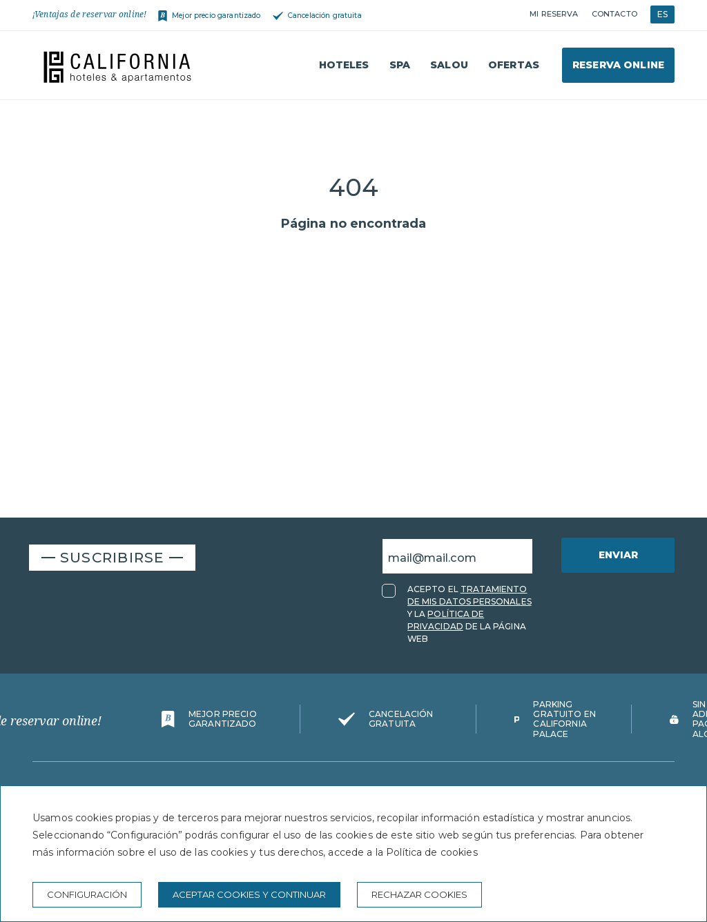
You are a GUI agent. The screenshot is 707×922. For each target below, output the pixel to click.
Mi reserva (554, 14)
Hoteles (344, 65)
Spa (399, 65)
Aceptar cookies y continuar (249, 894)
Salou (449, 65)
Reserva (618, 65)
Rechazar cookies (419, 894)
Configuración (87, 894)
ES (662, 14)
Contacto (614, 14)
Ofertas (513, 65)
